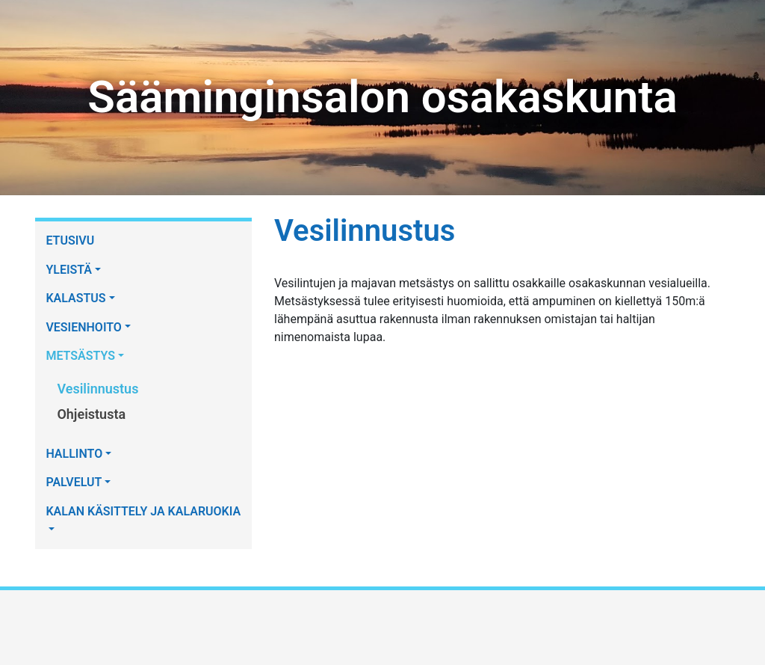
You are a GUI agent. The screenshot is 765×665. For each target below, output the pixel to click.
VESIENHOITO (84, 327)
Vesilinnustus (97, 388)
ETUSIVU (70, 240)
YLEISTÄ (69, 270)
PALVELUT (74, 482)
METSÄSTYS (80, 356)
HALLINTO (74, 454)
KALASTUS (75, 298)
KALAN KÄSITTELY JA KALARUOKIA (143, 511)
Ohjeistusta (91, 414)
